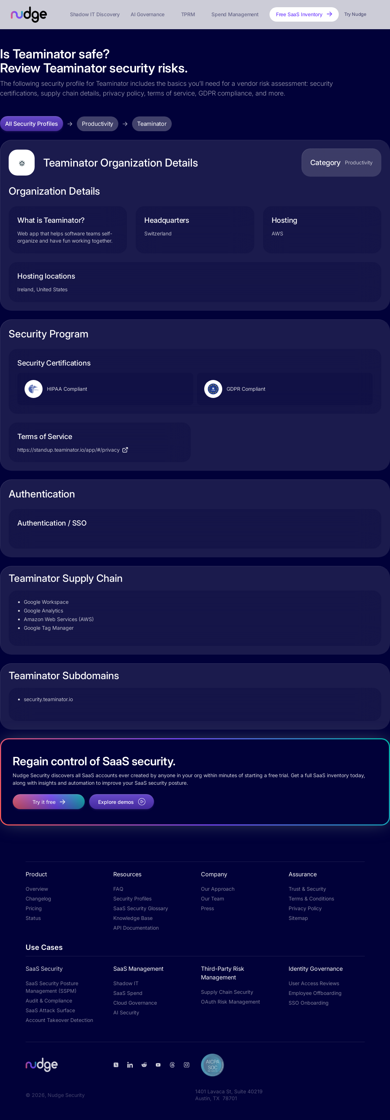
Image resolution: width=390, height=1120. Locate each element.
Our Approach (218, 889)
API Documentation (136, 928)
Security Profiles (132, 898)
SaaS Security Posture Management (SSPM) (52, 987)
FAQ (118, 889)
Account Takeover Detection (59, 1020)
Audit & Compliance (49, 1000)
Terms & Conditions (311, 898)
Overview (37, 889)
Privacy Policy (305, 908)
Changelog (38, 898)
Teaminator (152, 123)
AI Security (126, 1012)
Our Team (212, 898)
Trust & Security (307, 889)
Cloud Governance (135, 1003)
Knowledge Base (133, 918)
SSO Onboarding (309, 1003)
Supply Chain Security (227, 992)
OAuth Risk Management (230, 1002)
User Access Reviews (314, 983)
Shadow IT (126, 983)
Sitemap (298, 918)
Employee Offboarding (315, 993)
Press (207, 908)
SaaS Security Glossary (140, 908)
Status (33, 918)
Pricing (34, 908)
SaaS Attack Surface (50, 1010)
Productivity (97, 123)
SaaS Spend (128, 993)
